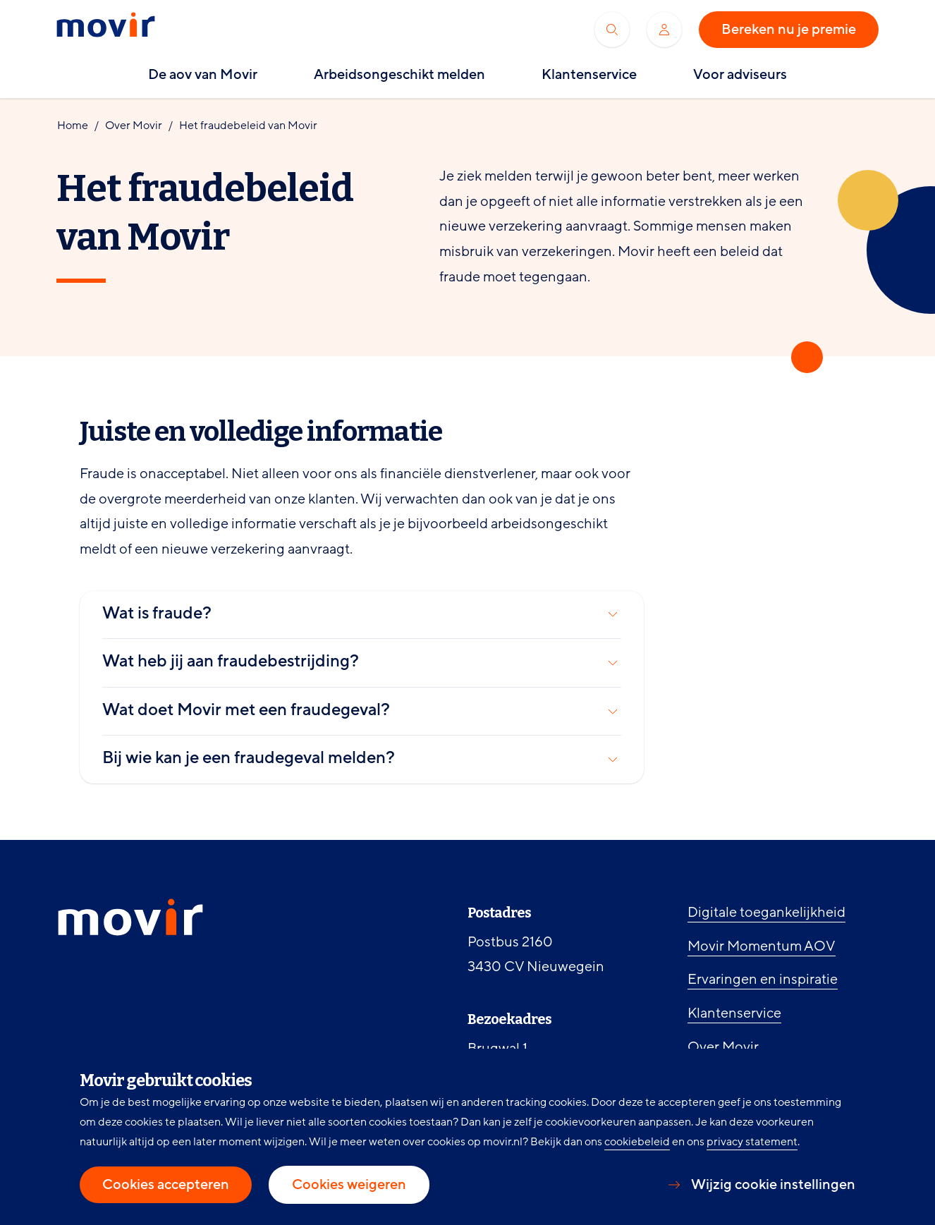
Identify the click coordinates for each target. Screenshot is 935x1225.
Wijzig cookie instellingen (773, 1185)
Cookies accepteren (165, 1185)
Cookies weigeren (349, 1185)
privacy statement (752, 1142)
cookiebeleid (637, 1142)
